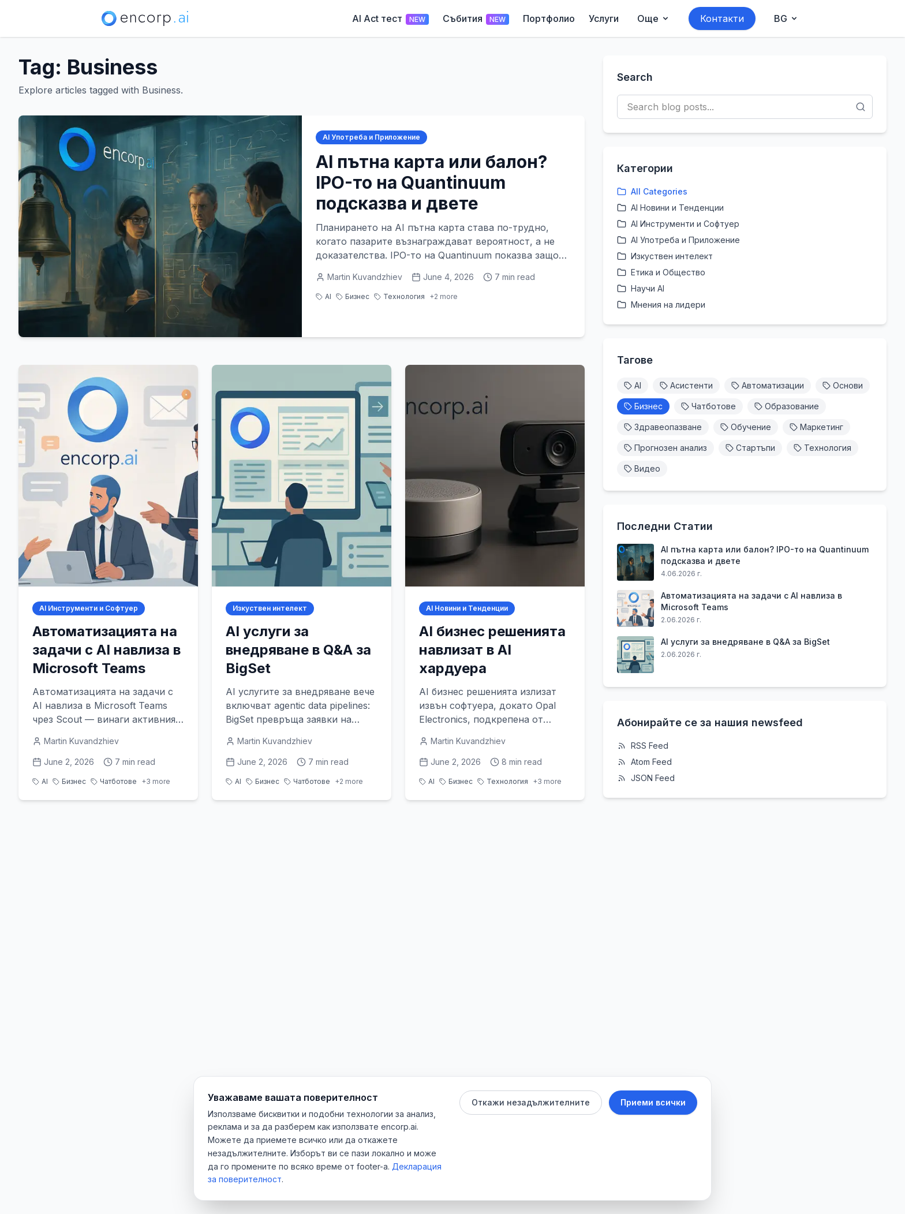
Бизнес (352, 296)
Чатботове (114, 781)
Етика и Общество (661, 272)
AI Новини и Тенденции (467, 608)
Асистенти (686, 385)
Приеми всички (653, 1102)
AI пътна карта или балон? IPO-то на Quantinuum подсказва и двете (765, 555)
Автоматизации (767, 385)
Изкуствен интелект (270, 608)
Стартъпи (750, 448)
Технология (399, 296)
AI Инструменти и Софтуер (88, 608)
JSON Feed (646, 778)
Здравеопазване (663, 427)
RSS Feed (642, 745)
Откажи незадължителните (531, 1102)
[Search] (860, 107)
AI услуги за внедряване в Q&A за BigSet (745, 642)
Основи (842, 385)
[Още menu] (654, 18)
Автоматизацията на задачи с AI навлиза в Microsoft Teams (751, 601)
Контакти (722, 18)
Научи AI (640, 288)
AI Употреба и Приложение (371, 137)
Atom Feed (644, 762)
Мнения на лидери (661, 304)
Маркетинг (816, 427)
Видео (642, 468)
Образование (786, 406)
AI (323, 296)
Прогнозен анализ (665, 448)
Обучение (745, 427)
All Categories (652, 191)
